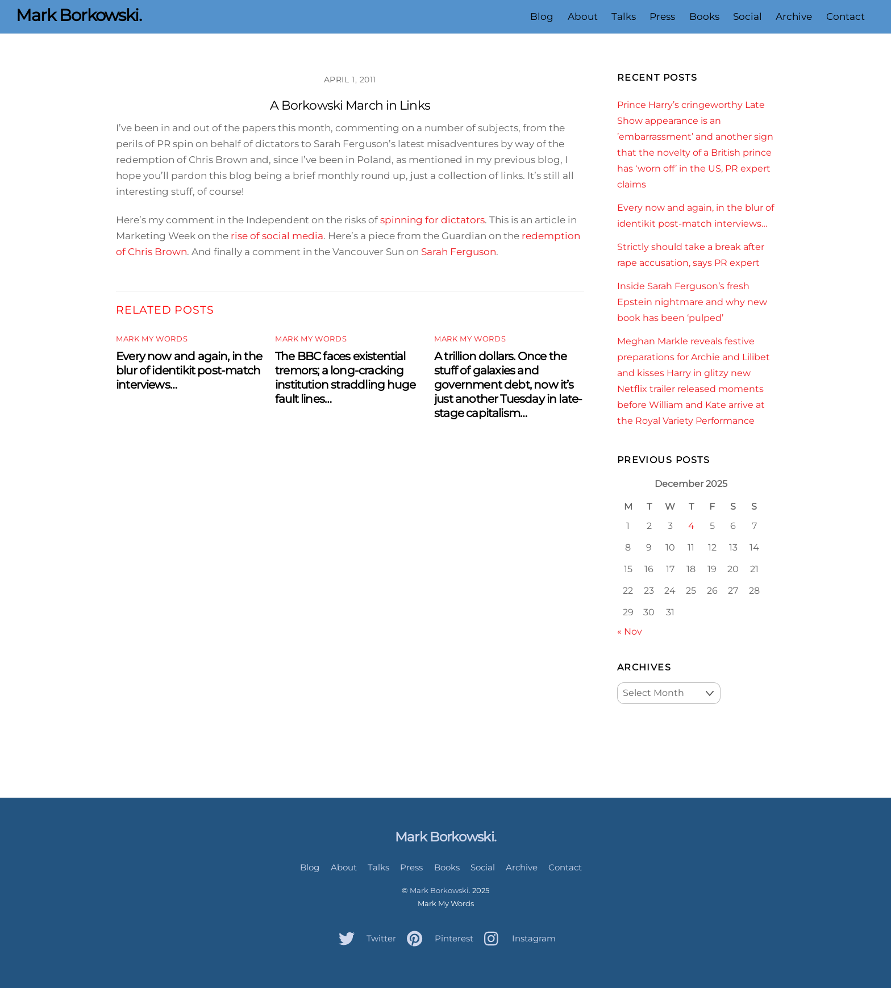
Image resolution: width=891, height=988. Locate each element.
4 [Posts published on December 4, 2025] (691, 525)
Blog (541, 16)
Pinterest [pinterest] (437, 938)
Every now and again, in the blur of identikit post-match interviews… (189, 370)
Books (704, 16)
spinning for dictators (432, 220)
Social (747, 16)
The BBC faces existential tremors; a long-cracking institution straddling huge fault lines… (345, 377)
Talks (623, 16)
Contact (845, 16)
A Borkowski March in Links (350, 105)
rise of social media (275, 235)
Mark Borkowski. (440, 890)
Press (662, 16)
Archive (794, 16)
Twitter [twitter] (364, 938)
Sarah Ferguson (458, 251)
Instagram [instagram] (517, 938)
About (583, 16)
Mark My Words (152, 339)
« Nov (629, 631)
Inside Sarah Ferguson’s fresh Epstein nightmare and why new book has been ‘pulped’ (692, 301)
